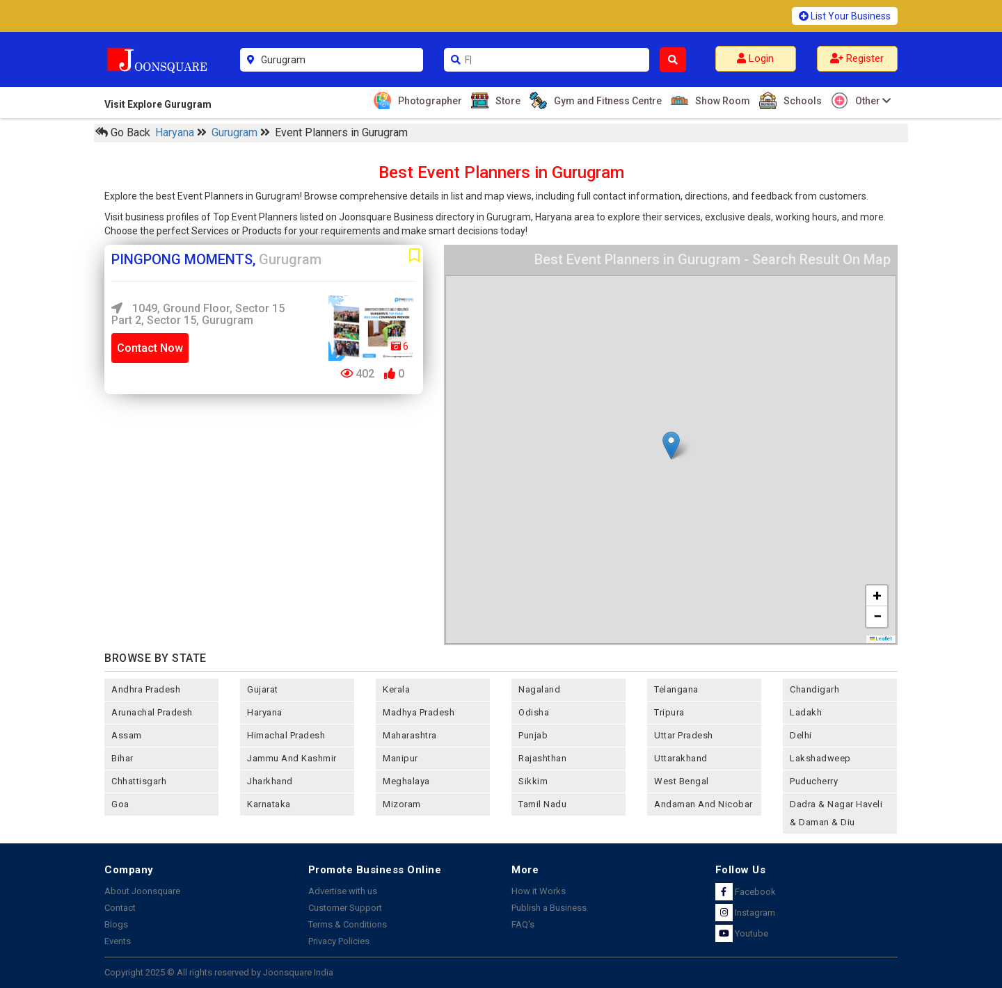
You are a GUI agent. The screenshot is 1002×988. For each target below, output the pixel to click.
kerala (396, 689)
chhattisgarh (138, 781)
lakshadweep (820, 758)
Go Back (122, 132)
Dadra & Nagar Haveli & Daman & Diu (836, 813)
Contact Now (150, 348)
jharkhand (270, 781)
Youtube (741, 933)
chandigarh (814, 689)
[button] (671, 445)
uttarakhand (681, 758)
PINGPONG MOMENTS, (216, 259)
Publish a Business (549, 907)
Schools (801, 100)
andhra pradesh (145, 689)
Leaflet (881, 638)
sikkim (533, 781)
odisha (533, 712)
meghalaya (406, 781)
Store (506, 100)
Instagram (745, 912)
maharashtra (410, 735)
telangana (676, 689)
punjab (533, 735)
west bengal (681, 781)
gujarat (262, 689)
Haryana (176, 132)
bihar (122, 758)
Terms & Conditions (347, 924)
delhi (801, 735)
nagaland (539, 689)
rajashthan (542, 758)
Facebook (745, 891)
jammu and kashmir (292, 758)
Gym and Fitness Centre (606, 100)
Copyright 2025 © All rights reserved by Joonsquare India (218, 972)
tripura (669, 712)
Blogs (116, 924)
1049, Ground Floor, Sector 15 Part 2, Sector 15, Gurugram (198, 314)
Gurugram (236, 132)
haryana (265, 712)
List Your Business (845, 16)
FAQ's (522, 924)
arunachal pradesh (152, 712)
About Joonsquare (142, 891)
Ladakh (806, 712)
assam (126, 735)
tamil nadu (542, 804)
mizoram (402, 804)
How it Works (538, 891)
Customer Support (345, 907)
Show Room (721, 100)
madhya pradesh (418, 712)
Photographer (428, 100)
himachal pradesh (286, 735)
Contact (120, 907)
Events (117, 941)
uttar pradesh (683, 735)
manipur (400, 758)
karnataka (269, 804)
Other (871, 100)
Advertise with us (342, 891)
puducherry (814, 781)
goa (120, 804)
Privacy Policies (338, 941)
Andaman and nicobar (703, 804)
